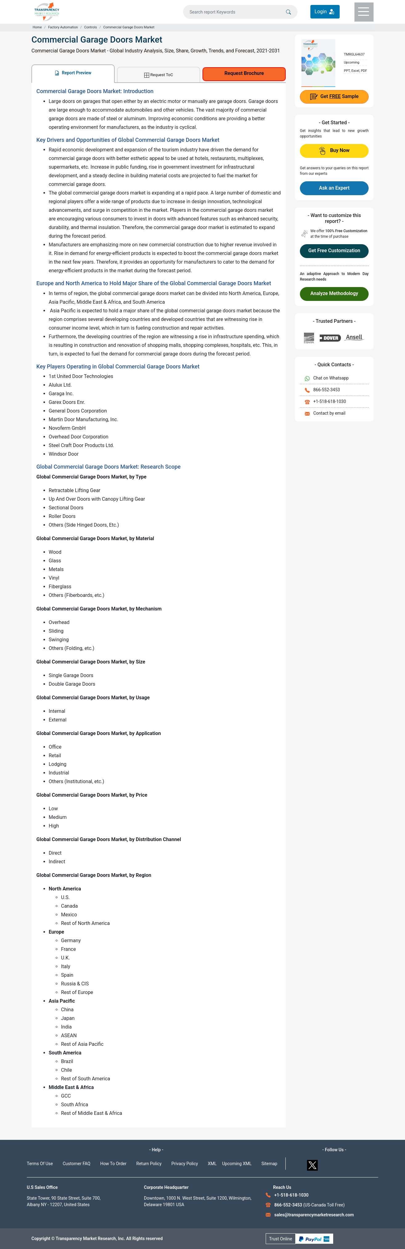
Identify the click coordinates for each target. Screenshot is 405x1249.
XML (212, 1163)
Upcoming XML (237, 1163)
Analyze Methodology (334, 293)
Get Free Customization (334, 250)
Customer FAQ (77, 1163)
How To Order (113, 1163)
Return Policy (149, 1163)
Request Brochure (244, 73)
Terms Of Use (40, 1163)
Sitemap (269, 1163)
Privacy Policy (184, 1163)
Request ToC (158, 75)
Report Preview (73, 73)
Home (37, 27)
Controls (90, 27)
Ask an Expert (334, 188)
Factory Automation (63, 27)
